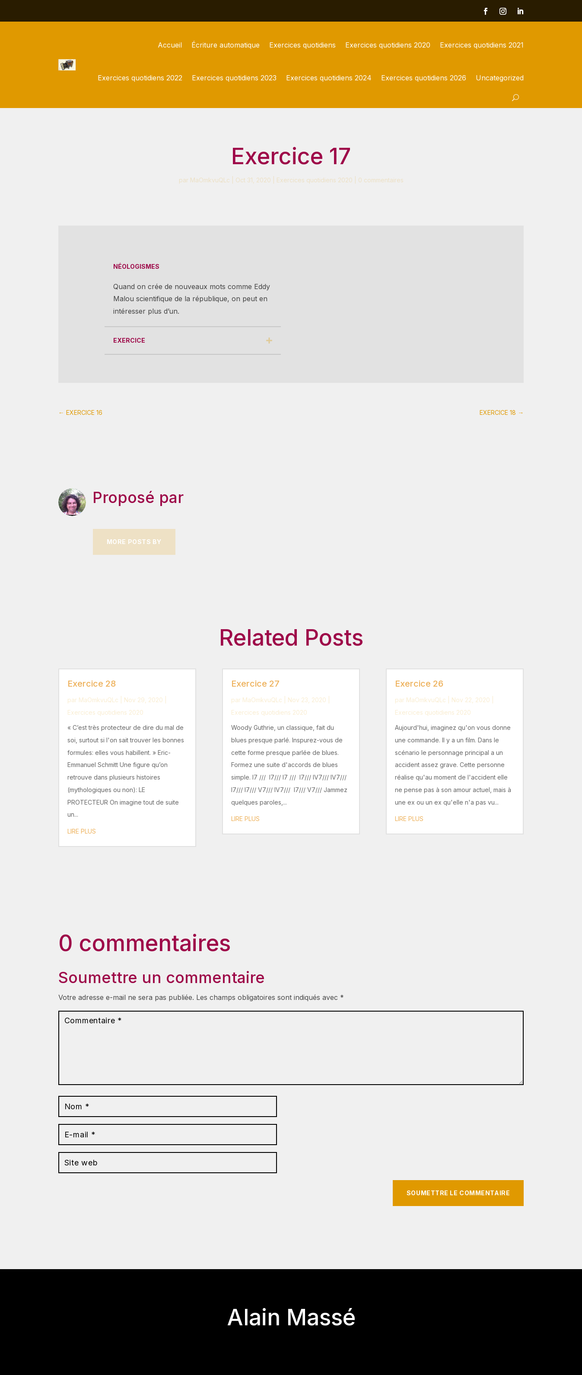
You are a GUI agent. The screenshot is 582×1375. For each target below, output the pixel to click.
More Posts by (134, 541)
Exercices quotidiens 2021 (482, 45)
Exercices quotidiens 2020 (387, 45)
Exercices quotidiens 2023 (234, 77)
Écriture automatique (225, 45)
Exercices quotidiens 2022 (140, 77)
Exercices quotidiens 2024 (329, 77)
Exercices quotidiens (302, 45)
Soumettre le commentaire (458, 1193)
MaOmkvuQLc (210, 180)
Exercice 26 (419, 683)
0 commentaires (381, 180)
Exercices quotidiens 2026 (423, 77)
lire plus (81, 831)
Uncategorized (500, 77)
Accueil (170, 45)
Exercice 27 (255, 683)
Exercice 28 (91, 683)
